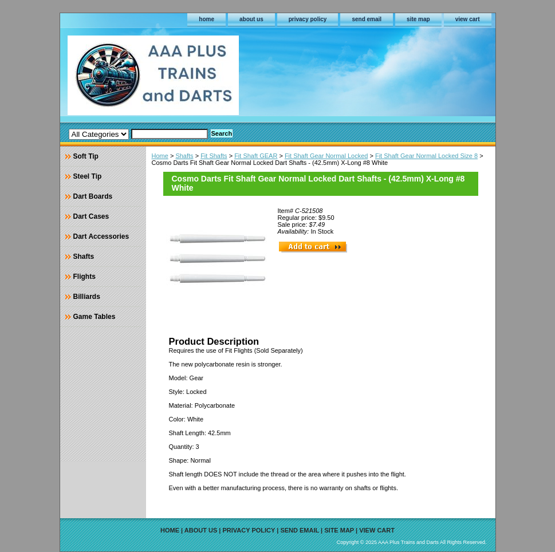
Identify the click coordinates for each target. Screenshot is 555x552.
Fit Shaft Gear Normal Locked (326, 155)
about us (251, 19)
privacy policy (308, 19)
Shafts (184, 155)
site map (418, 19)
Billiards (86, 297)
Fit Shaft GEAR (255, 155)
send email (366, 19)
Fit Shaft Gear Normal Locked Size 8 (426, 155)
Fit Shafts (213, 155)
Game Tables (94, 317)
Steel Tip (87, 176)
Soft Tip (86, 156)
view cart (467, 19)
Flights (84, 277)
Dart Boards (93, 196)
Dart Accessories (101, 236)
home (206, 19)
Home (160, 155)
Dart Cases (91, 216)
